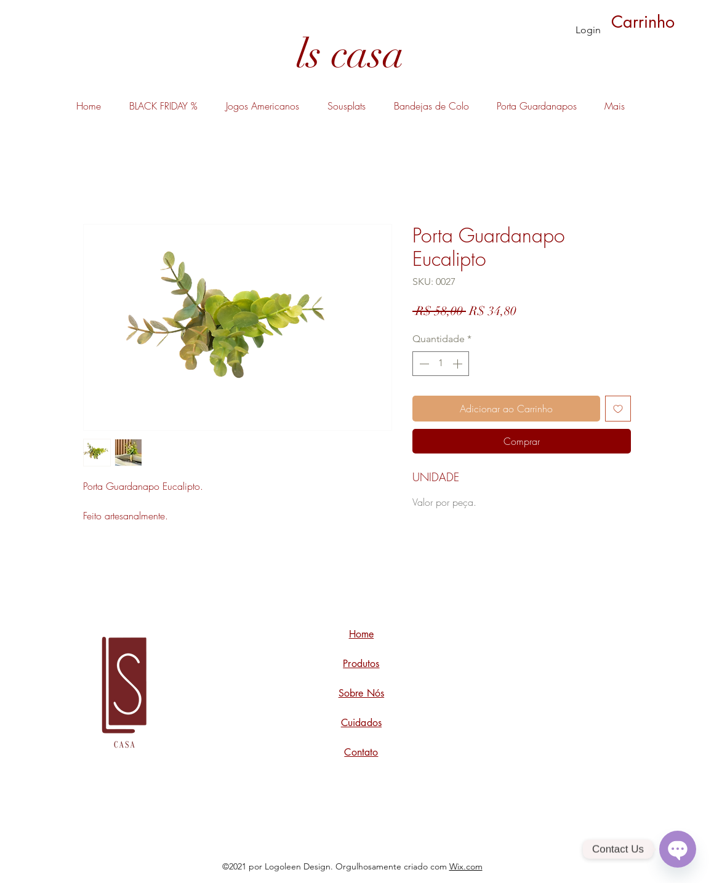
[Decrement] (422, 363)
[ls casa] (350, 54)
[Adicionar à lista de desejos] (618, 409)
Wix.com (466, 866)
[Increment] (458, 363)
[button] (656, 21)
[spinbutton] (440, 363)
